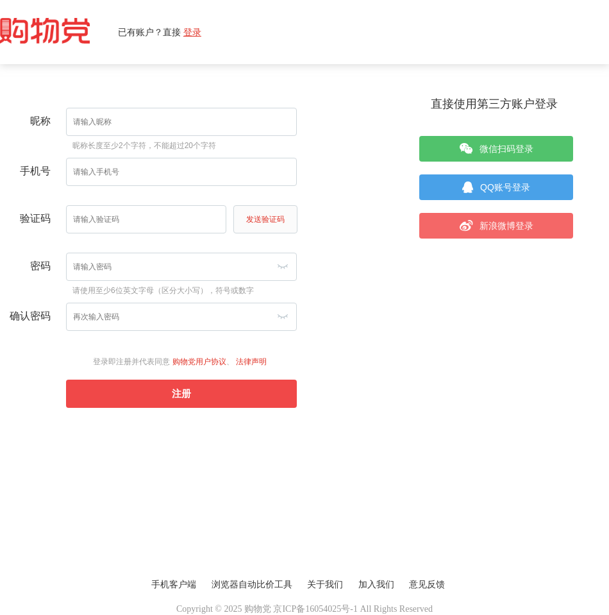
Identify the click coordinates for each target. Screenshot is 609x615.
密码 (40, 265)
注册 (181, 393)
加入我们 (376, 584)
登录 (192, 32)
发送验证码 (265, 219)
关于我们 (325, 584)
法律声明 (251, 361)
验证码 (35, 218)
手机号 (35, 170)
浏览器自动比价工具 (252, 584)
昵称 (40, 120)
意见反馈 (427, 584)
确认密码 (30, 315)
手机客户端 (173, 584)
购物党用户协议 (199, 361)
